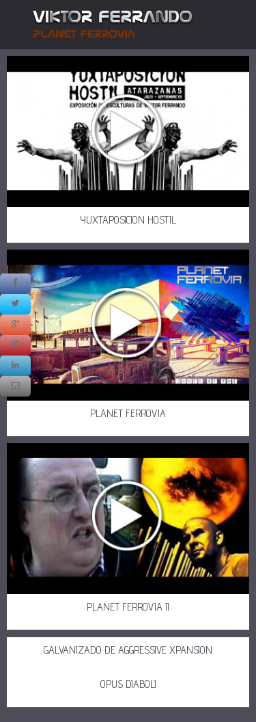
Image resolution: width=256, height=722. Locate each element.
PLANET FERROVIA (128, 413)
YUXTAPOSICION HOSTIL (128, 219)
